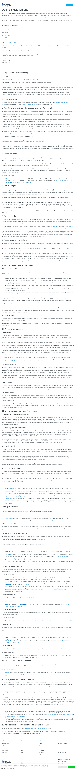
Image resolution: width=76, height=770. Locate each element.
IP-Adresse (56, 369)
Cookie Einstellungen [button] (62, 766)
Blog (55, 1)
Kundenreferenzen (60, 1)
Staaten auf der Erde (22, 248)
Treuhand (4, 747)
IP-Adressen (43, 475)
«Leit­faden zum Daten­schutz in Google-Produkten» (33, 493)
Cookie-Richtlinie (26, 584)
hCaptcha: (7, 672)
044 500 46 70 (5, 1)
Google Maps (8, 604)
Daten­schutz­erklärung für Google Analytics (56, 714)
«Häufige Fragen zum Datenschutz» (38, 589)
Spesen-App (4, 752)
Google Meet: (8, 551)
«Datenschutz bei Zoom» (20, 563)
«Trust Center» (28, 182)
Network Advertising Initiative (44, 359)
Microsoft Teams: (9, 577)
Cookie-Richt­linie (57, 520)
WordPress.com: (9, 518)
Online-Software (5, 743)
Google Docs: (8, 637)
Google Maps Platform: (23, 604)
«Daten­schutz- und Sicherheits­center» (50, 620)
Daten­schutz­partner (42, 728)
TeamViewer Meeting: (10, 558)
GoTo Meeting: (8, 554)
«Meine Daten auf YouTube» (66, 620)
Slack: (6, 586)
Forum (22, 752)
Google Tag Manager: (10, 718)
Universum (38, 248)
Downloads (47, 1)
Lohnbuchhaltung (5, 750)
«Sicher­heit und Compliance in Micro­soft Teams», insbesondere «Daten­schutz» (33, 579)
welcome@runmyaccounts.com (14, 1)
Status (22, 750)
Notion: (7, 583)
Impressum (41, 752)
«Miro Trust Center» (65, 581)
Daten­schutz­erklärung (61, 180)
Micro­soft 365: (8, 640)
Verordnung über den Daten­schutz (30, 104)
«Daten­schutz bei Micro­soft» (25, 501)
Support (69, 1)
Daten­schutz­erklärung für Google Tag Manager (46, 719)
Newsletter (23, 757)
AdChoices (14, 359)
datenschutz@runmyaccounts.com (10, 42)
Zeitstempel (19, 435)
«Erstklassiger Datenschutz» (29, 559)
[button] (72, 1)
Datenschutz (41, 754)
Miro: (6, 581)
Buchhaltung (4, 745)
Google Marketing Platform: (11, 711)
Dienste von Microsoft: (10, 498)
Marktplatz (52, 1)
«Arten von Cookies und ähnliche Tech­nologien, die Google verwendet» (44, 495)
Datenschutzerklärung (17, 559)
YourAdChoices (57, 359)
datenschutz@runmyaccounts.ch (9, 69)
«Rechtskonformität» (42, 563)
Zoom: (6, 561)
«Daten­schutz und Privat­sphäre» (40, 501)
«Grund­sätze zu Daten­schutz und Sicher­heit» (55, 490)
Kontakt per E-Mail (61, 754)
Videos (66, 1)
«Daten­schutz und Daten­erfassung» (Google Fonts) (25, 657)
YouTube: (7, 620)
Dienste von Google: (10, 488)
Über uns (41, 743)
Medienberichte (42, 747)
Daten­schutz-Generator (30, 728)
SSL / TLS (55, 226)
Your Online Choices (13, 360)
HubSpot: (7, 178)
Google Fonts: (8, 655)
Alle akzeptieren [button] (71, 766)
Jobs (40, 745)
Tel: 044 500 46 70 (62, 752)
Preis (3, 754)
